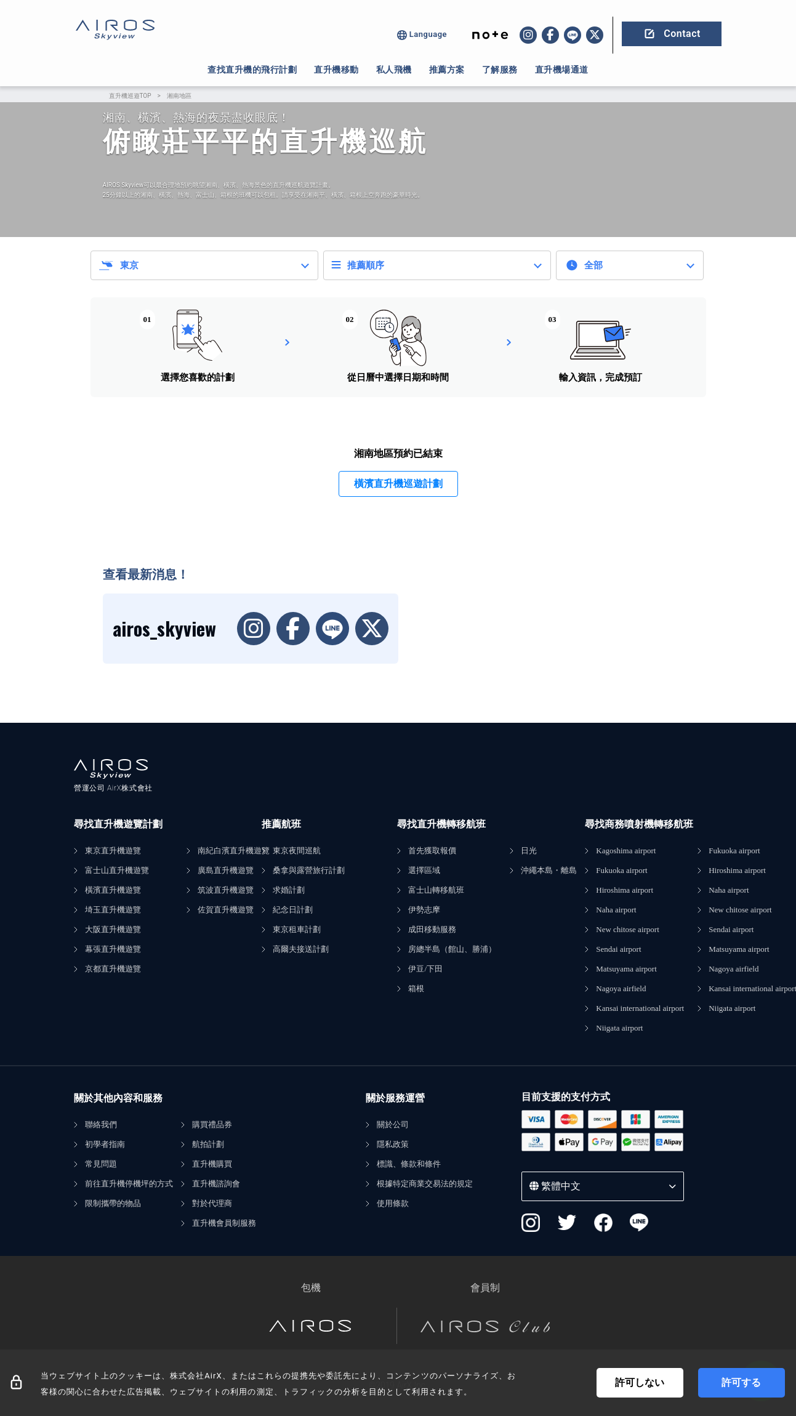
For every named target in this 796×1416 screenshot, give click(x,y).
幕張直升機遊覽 (113, 949)
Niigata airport (619, 1027)
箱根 (416, 988)
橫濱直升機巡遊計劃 (398, 483)
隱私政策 (393, 1144)
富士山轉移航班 (436, 890)
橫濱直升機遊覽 (113, 890)
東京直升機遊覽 (113, 850)
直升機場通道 (562, 69)
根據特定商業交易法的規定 (425, 1183)
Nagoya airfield (621, 988)
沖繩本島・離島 (549, 870)
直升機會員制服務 (224, 1223)
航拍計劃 (208, 1144)
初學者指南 (105, 1144)
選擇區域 (424, 870)
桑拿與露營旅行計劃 (309, 870)
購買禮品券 (212, 1124)
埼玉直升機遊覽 (113, 909)
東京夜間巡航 (297, 850)
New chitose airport (627, 929)
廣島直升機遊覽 (226, 870)
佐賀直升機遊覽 (226, 909)
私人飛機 (394, 69)
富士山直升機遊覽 (117, 870)
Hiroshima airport (624, 890)
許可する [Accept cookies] (741, 1382)
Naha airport (616, 909)
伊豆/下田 (425, 968)
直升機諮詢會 (216, 1183)
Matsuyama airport (626, 968)
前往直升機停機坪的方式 (129, 1183)
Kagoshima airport (626, 850)
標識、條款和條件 (409, 1164)
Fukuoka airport (621, 870)
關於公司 (393, 1124)
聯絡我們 (101, 1124)
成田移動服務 (432, 929)
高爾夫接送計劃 (301, 949)
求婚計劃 (289, 890)
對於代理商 (212, 1203)
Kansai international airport (640, 1008)
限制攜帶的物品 (113, 1203)
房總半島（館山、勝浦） (452, 949)
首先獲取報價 (432, 850)
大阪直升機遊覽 (113, 929)
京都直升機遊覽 (113, 968)
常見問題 (101, 1164)
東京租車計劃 (297, 929)
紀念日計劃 (293, 909)
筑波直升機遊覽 (226, 890)
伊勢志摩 (424, 909)
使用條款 (393, 1203)
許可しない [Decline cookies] (639, 1382)
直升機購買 (212, 1164)
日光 (529, 850)
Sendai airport (618, 949)
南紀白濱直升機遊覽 (234, 850)
